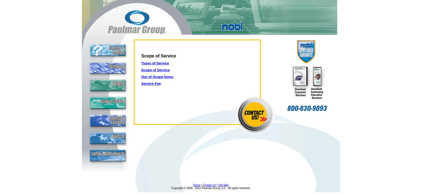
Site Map (223, 185)
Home (196, 185)
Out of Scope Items (157, 77)
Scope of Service (155, 70)
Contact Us (209, 185)
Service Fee (151, 84)
